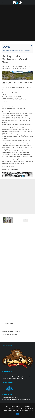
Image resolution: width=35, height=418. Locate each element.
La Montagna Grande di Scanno (10, 397)
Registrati (13, 406)
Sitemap (19, 406)
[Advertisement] (17, 22)
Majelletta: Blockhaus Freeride (9, 374)
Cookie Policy (26, 406)
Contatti (7, 406)
